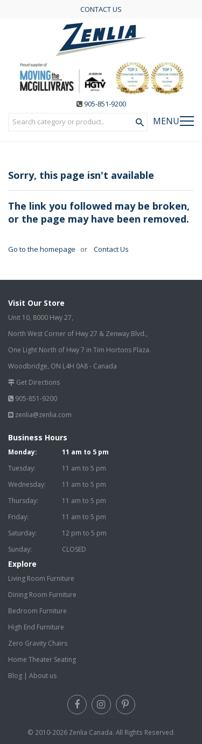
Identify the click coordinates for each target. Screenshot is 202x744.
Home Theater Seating (42, 659)
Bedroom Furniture (37, 610)
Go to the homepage (41, 249)
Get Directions (38, 382)
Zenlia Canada (91, 732)
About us (43, 675)
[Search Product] (140, 123)
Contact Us (110, 249)
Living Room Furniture (41, 578)
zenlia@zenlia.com (43, 414)
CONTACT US (101, 9)
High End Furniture (36, 627)
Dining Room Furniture (42, 594)
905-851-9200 (105, 104)
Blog (15, 675)
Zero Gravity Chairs (37, 643)
